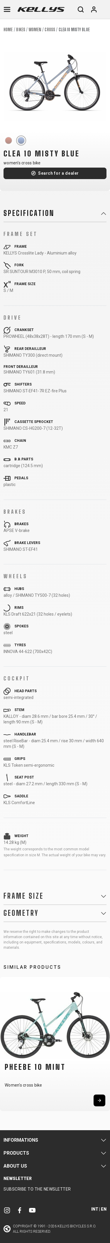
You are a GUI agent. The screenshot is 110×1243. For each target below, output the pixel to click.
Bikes (20, 29)
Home (8, 29)
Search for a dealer (58, 173)
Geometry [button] (21, 913)
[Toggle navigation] (7, 9)
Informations (21, 1140)
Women (35, 29)
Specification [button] (29, 213)
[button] (6, 1042)
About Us (15, 1166)
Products (16, 1153)
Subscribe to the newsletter (37, 1189)
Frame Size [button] (24, 896)
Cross (50, 29)
